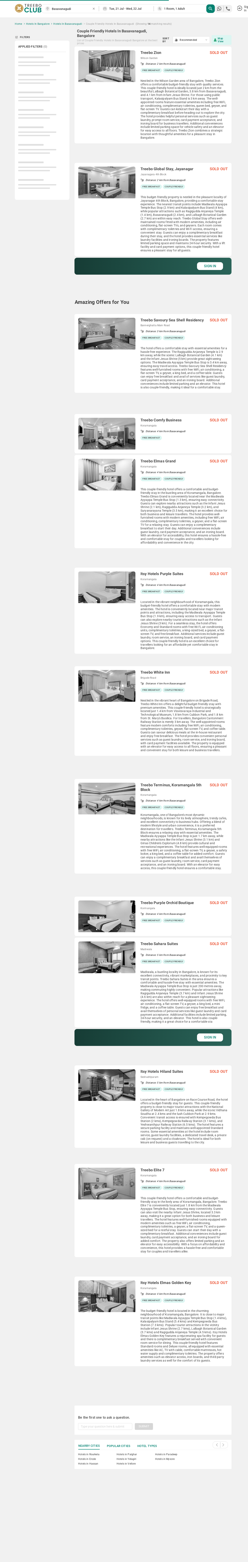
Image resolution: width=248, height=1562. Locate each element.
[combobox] (72, 9)
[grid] (153, 721)
